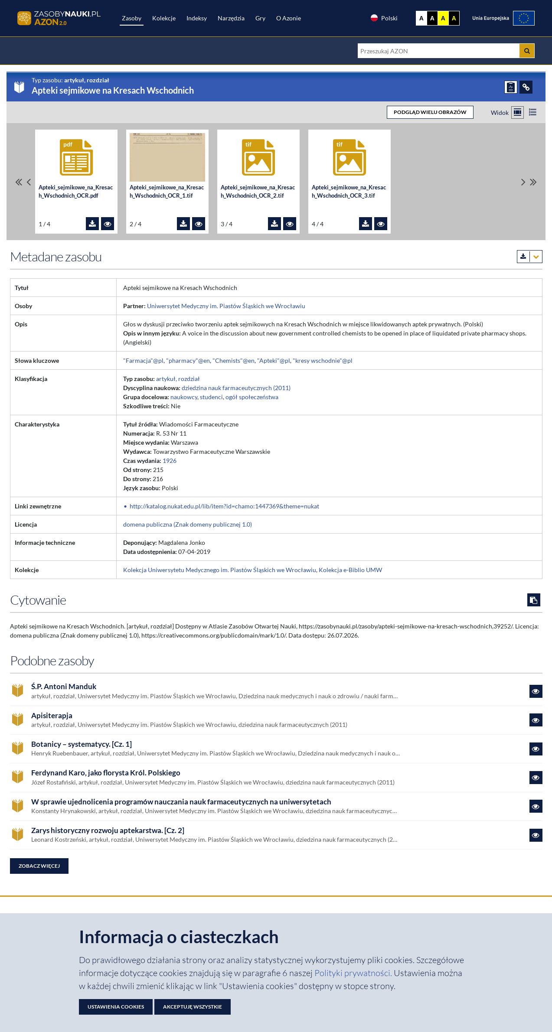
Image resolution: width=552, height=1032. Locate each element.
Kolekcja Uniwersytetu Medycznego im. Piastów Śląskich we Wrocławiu (219, 569)
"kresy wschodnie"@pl (323, 360)
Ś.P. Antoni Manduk (63, 686)
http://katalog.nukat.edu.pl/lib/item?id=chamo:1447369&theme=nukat (224, 506)
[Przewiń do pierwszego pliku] (18, 182)
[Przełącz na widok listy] (532, 112)
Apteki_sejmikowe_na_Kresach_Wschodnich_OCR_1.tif (167, 191)
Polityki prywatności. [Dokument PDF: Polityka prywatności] (354, 972)
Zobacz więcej (39, 866)
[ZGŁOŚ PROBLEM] (510, 87)
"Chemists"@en (233, 360)
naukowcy (183, 396)
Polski (384, 17)
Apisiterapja (51, 715)
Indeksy (196, 18)
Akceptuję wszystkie (192, 1006)
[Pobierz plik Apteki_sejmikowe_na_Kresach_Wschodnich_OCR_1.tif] (183, 223)
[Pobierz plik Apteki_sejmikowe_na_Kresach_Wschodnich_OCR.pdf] (92, 223)
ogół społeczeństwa (251, 396)
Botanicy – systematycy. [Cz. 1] (81, 744)
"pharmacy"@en (188, 360)
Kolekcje (164, 18)
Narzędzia (231, 18)
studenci (211, 396)
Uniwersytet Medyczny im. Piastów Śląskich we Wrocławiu (226, 305)
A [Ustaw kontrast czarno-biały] (432, 18)
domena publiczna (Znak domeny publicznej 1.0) (187, 524)
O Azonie (288, 18)
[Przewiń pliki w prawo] (523, 182)
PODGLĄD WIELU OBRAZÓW (430, 112)
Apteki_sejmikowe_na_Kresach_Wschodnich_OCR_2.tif (258, 191)
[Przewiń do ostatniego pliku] (533, 182)
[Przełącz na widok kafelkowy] (517, 112)
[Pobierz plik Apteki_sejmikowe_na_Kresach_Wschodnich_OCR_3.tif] (365, 223)
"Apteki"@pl (273, 360)
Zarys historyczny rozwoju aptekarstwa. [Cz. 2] (107, 830)
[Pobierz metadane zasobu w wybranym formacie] (529, 256)
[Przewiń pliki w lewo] (28, 182)
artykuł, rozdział (178, 378)
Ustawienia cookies (116, 1006)
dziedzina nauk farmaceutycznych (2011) (236, 387)
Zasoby (131, 18)
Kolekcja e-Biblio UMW (350, 569)
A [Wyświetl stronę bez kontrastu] (421, 18)
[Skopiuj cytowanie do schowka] (533, 599)
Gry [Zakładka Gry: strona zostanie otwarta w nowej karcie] (260, 18)
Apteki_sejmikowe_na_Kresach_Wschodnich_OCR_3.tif (349, 191)
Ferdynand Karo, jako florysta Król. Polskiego (105, 772)
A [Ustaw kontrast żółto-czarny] (443, 18)
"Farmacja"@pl (143, 360)
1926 (169, 460)
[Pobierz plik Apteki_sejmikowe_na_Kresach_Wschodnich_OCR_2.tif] (274, 223)
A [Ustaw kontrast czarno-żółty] (454, 18)
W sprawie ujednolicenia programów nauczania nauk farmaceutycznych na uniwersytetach (181, 802)
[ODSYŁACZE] (525, 87)
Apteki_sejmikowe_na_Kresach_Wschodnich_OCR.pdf (76, 191)
